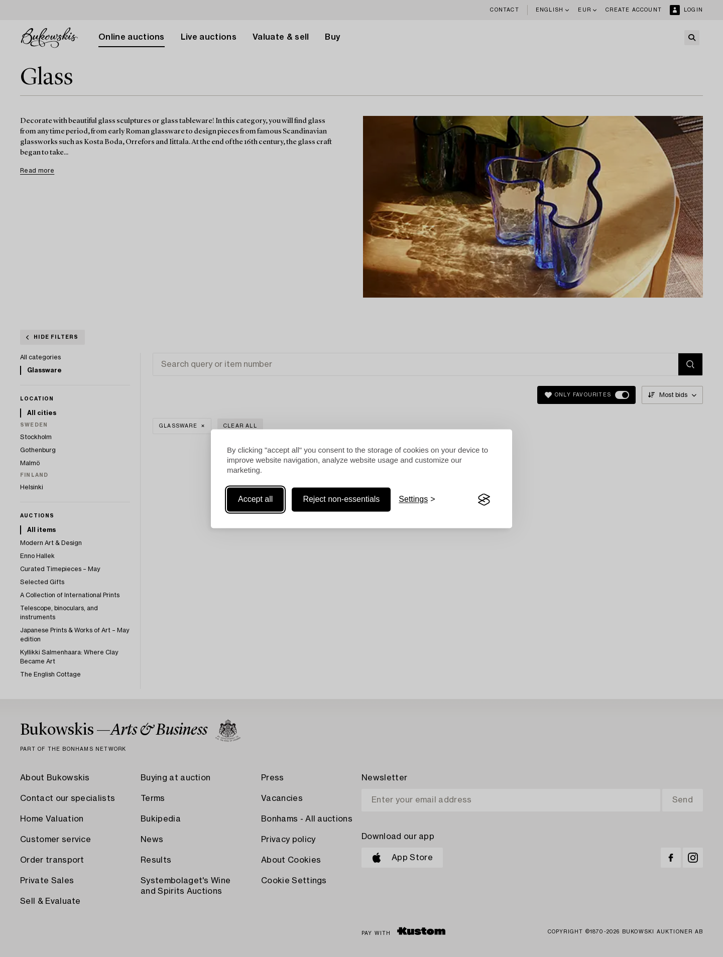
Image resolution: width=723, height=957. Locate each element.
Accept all (255, 499)
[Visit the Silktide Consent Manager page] (484, 500)
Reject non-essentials (341, 499)
